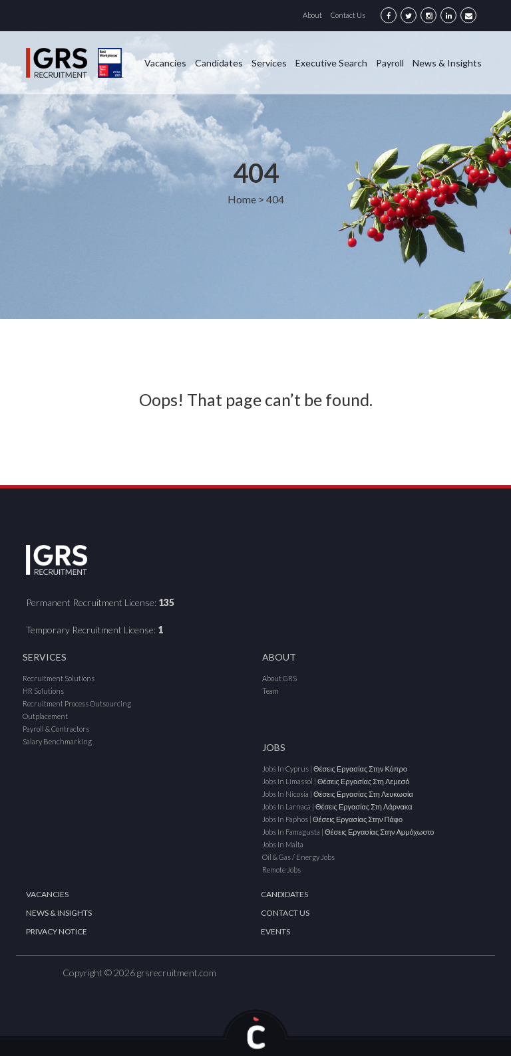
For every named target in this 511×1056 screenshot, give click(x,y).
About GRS (279, 678)
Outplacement (45, 716)
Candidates (219, 62)
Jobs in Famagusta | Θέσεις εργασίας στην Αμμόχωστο (348, 831)
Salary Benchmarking (57, 741)
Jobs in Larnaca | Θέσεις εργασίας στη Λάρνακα (337, 806)
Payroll (390, 62)
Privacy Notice (56, 931)
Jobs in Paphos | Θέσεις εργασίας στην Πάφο (332, 819)
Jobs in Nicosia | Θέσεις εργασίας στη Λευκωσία (337, 794)
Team (270, 690)
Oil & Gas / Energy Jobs (298, 857)
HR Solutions (43, 690)
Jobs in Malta (282, 844)
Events (275, 931)
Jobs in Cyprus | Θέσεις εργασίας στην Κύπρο (334, 768)
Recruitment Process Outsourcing (77, 703)
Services (269, 62)
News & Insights (447, 62)
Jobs (273, 747)
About (312, 15)
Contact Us (348, 15)
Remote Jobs (281, 869)
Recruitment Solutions (58, 678)
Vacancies (165, 62)
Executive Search (331, 62)
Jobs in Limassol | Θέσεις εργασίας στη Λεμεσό (335, 781)
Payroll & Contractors (56, 728)
